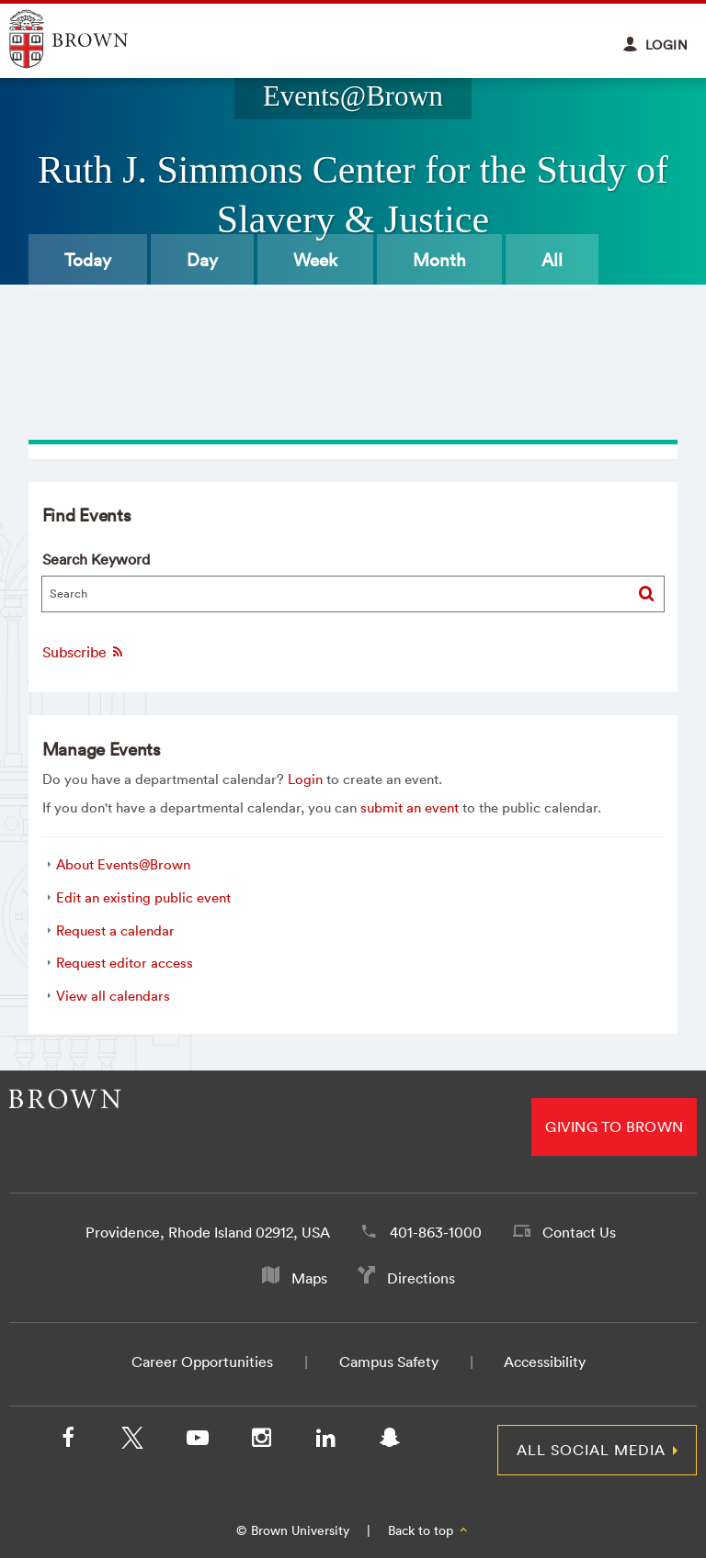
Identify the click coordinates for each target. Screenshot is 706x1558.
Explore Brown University (89, 39)
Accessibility (545, 1361)
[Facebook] (68, 1441)
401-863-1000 (436, 1232)
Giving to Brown (614, 1126)
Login (305, 779)
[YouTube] (197, 1441)
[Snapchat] (390, 1441)
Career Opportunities (202, 1361)
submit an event (409, 807)
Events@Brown (353, 96)
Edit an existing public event (143, 897)
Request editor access (124, 962)
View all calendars (113, 995)
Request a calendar (115, 930)
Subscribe (83, 652)
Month (439, 260)
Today (87, 260)
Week (315, 260)
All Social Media (591, 1449)
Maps (309, 1278)
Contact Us (579, 1232)
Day (202, 260)
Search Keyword (96, 559)
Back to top (429, 1530)
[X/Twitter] (132, 1441)
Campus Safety (388, 1361)
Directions (421, 1278)
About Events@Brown (123, 864)
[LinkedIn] (325, 1441)
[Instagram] (261, 1441)
